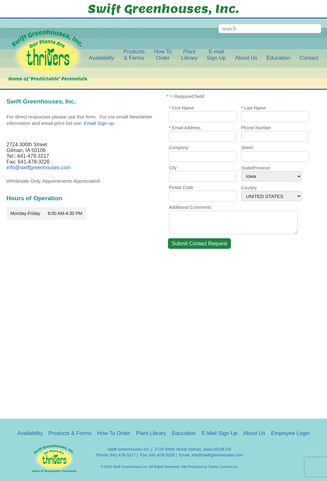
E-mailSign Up (216, 55)
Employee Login (290, 433)
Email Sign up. (99, 123)
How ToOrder (163, 55)
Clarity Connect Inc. (223, 467)
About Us (246, 58)
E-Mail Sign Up (220, 433)
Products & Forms (69, 433)
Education (279, 58)
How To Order (113, 433)
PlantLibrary (189, 55)
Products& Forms (134, 55)
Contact (309, 58)
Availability (101, 58)
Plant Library (151, 433)
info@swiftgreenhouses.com (38, 167)
